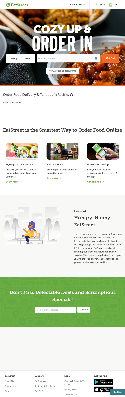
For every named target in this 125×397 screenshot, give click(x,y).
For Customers (41, 381)
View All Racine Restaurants (62, 71)
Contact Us (10, 386)
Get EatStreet (41, 391)
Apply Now (53, 178)
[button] (114, 4)
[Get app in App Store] (104, 389)
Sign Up (84, 309)
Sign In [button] (102, 5)
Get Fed (110, 58)
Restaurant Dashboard (45, 386)
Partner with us (77, 5)
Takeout (28, 58)
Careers (8, 391)
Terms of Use (70, 394)
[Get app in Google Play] (103, 382)
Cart (116, 5)
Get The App (94, 181)
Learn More (12, 181)
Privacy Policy (70, 389)
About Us (9, 381)
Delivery (13, 58)
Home (5, 102)
